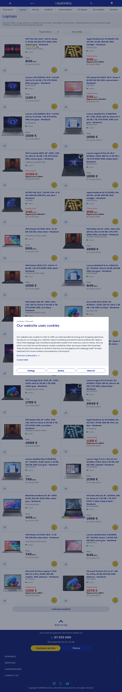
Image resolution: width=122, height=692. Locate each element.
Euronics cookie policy (29, 355)
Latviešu (20, 321)
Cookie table (22, 360)
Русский (29, 321)
